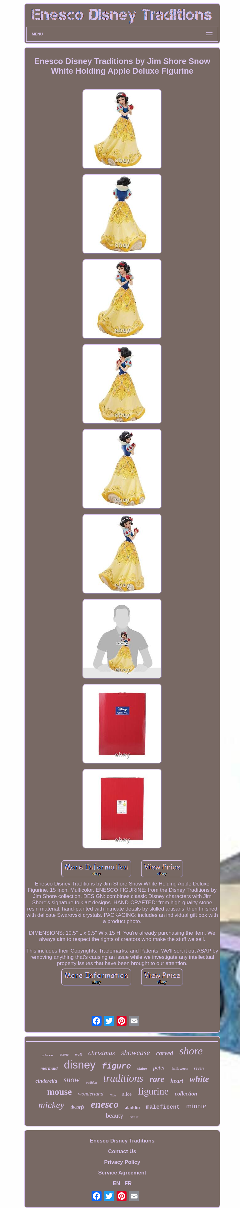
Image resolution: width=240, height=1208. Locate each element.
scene (64, 1054)
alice (127, 1094)
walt (78, 1054)
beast (134, 1117)
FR (128, 1183)
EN (116, 1183)
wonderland (90, 1094)
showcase (135, 1052)
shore (190, 1051)
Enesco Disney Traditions (122, 1141)
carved (164, 1053)
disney (80, 1064)
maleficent (163, 1107)
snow (71, 1079)
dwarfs (77, 1107)
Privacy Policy (122, 1162)
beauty (114, 1115)
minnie (196, 1106)
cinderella (46, 1081)
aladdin (132, 1107)
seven (199, 1068)
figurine (153, 1091)
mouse (59, 1092)
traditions (123, 1078)
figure (116, 1066)
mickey (51, 1105)
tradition (91, 1082)
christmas (101, 1053)
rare (157, 1079)
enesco (104, 1104)
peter (159, 1067)
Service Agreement (122, 1173)
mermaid (49, 1068)
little (113, 1095)
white (199, 1079)
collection (186, 1093)
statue (142, 1068)
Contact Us (122, 1151)
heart (176, 1080)
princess (47, 1055)
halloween (180, 1068)
